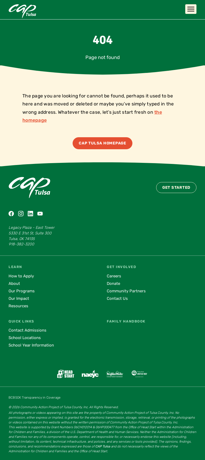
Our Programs (22, 291)
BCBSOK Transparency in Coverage (35, 397)
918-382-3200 (21, 244)
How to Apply (21, 276)
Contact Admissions (27, 330)
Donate (113, 283)
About (14, 283)
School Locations (25, 337)
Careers (114, 276)
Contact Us (117, 298)
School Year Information (31, 345)
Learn (15, 267)
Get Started (176, 187)
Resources (18, 306)
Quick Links (21, 321)
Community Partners (126, 291)
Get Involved (121, 267)
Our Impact (19, 298)
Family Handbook (126, 321)
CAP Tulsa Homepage (102, 143)
